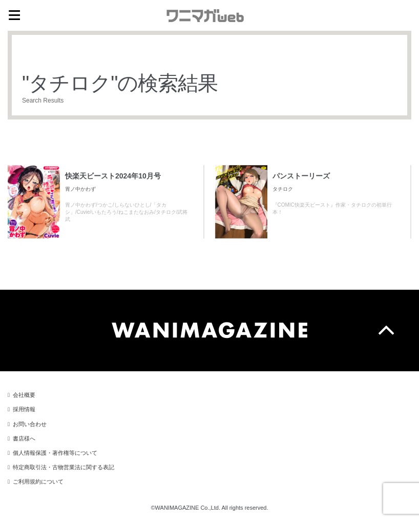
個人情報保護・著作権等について (55, 453)
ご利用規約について (38, 481)
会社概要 (24, 395)
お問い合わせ (30, 424)
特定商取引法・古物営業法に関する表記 (63, 467)
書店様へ (24, 438)
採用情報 (24, 409)
